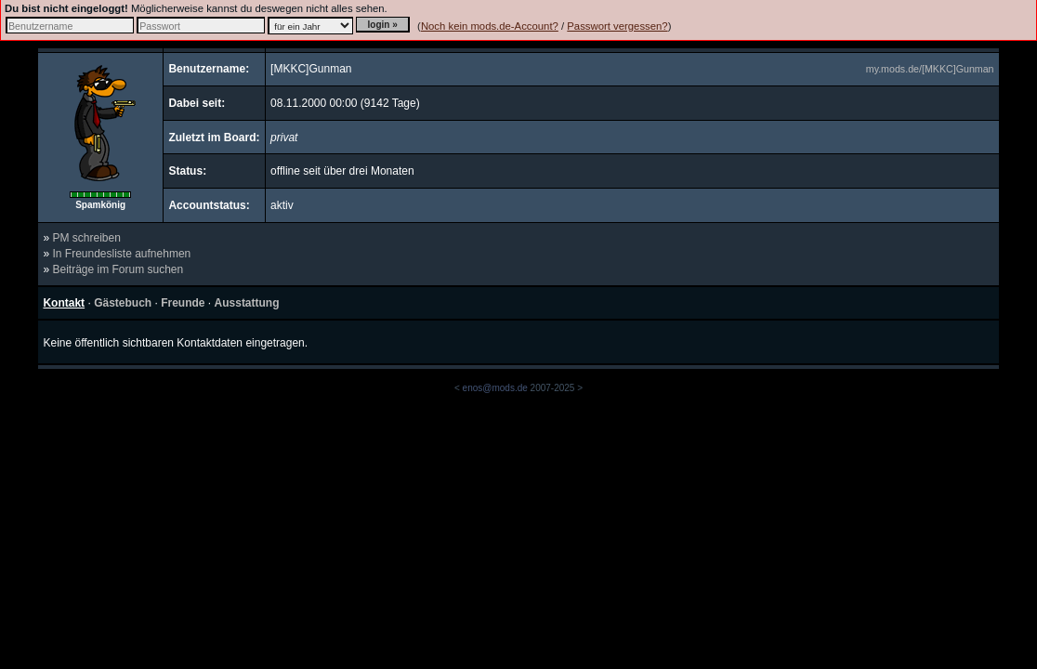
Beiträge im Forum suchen (117, 269)
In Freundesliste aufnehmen (121, 253)
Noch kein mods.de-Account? (489, 26)
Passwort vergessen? (617, 26)
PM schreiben (86, 237)
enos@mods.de (495, 388)
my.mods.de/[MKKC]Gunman (930, 68)
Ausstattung (247, 302)
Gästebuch (122, 302)
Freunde (182, 302)
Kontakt (64, 302)
